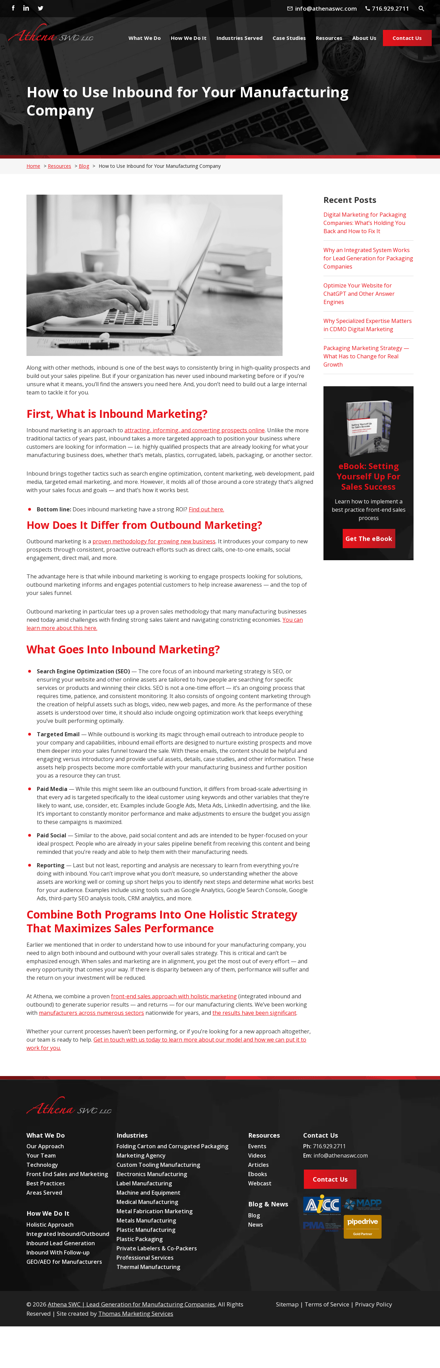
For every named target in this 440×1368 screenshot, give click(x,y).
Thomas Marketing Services (135, 1313)
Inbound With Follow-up (58, 1252)
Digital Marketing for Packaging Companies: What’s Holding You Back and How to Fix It (364, 223)
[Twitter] (40, 8)
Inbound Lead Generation (60, 1243)
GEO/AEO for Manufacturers (64, 1262)
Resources (59, 166)
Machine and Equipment (148, 1192)
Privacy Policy (373, 1304)
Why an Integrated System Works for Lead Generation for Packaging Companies (368, 258)
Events (257, 1146)
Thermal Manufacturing (148, 1267)
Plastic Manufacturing (146, 1230)
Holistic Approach (50, 1224)
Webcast (260, 1183)
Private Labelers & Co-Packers (157, 1248)
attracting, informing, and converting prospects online (194, 430)
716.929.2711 (329, 1146)
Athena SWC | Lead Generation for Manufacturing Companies (131, 1304)
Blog (84, 166)
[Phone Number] (387, 8)
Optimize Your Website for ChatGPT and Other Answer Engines (359, 294)
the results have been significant (254, 1013)
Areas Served (44, 1192)
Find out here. (206, 509)
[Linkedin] (26, 8)
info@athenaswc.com (341, 1155)
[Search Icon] (422, 8)
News (255, 1224)
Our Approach (45, 1146)
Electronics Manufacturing (152, 1174)
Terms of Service (327, 1304)
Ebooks (257, 1174)
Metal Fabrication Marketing (154, 1211)
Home (33, 166)
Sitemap (287, 1304)
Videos (257, 1155)
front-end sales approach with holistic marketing (174, 996)
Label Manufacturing (144, 1183)
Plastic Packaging (140, 1239)
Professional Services (145, 1257)
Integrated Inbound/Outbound (67, 1234)
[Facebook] (11, 8)
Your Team (41, 1155)
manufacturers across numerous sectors (91, 1013)
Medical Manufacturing (147, 1202)
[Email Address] (323, 8)
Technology (42, 1165)
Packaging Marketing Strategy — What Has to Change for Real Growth (366, 356)
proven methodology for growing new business (154, 541)
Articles (258, 1165)
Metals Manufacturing (146, 1220)
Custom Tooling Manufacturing (158, 1165)
